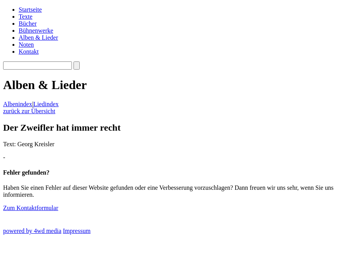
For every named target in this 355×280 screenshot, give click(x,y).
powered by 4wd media (32, 231)
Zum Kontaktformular (30, 208)
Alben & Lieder (38, 37)
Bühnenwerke (36, 30)
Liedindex (46, 104)
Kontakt (29, 51)
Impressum (77, 231)
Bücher (28, 23)
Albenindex (17, 104)
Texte (25, 16)
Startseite (30, 9)
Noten (26, 44)
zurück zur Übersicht (29, 111)
